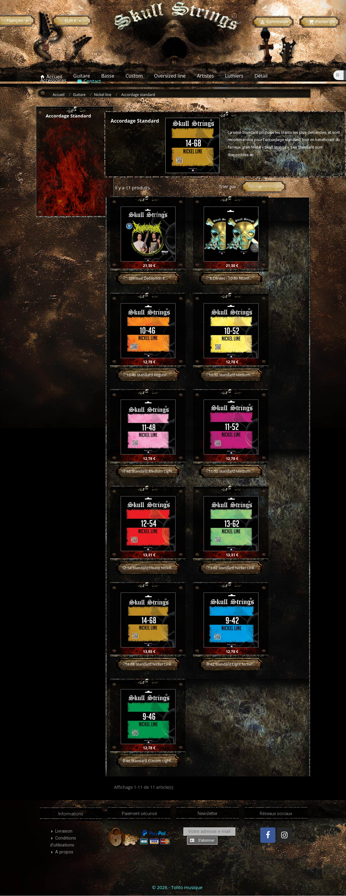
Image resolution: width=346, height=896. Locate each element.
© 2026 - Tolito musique (177, 887)
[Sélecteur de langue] (18, 20)
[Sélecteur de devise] (73, 21)
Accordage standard (68, 116)
